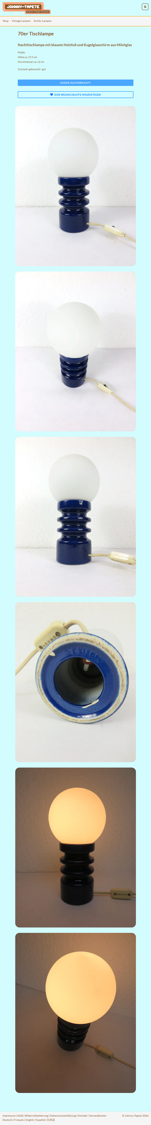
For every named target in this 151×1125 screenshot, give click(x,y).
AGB (20, 1115)
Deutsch (7, 1119)
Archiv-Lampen (42, 20)
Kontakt (82, 1115)
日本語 (51, 1119)
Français (19, 1119)
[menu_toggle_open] (145, 6)
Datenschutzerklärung (63, 1115)
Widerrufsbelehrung (36, 1115)
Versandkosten (97, 1115)
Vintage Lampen (21, 20)
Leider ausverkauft (75, 82)
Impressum (9, 1115)
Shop (6, 20)
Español (40, 1119)
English (30, 1119)
